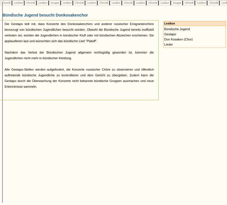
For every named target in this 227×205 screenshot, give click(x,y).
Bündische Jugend (177, 29)
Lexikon (18, 2)
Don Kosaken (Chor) (178, 39)
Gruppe (55, 2)
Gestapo (170, 34)
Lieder (168, 44)
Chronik (6, 2)
